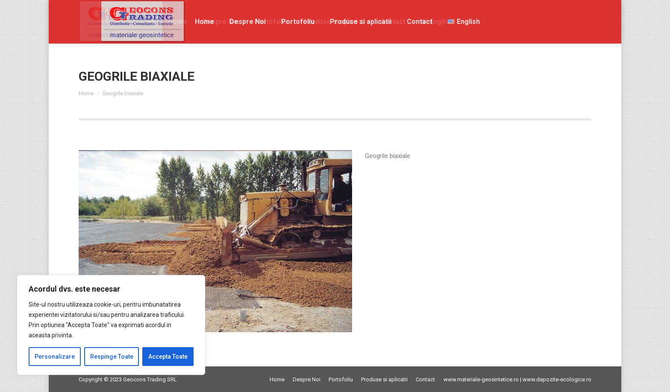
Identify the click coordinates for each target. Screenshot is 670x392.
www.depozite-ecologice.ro (557, 379)
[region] (111, 325)
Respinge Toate (111, 356)
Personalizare (55, 356)
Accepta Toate (168, 356)
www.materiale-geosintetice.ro (481, 379)
